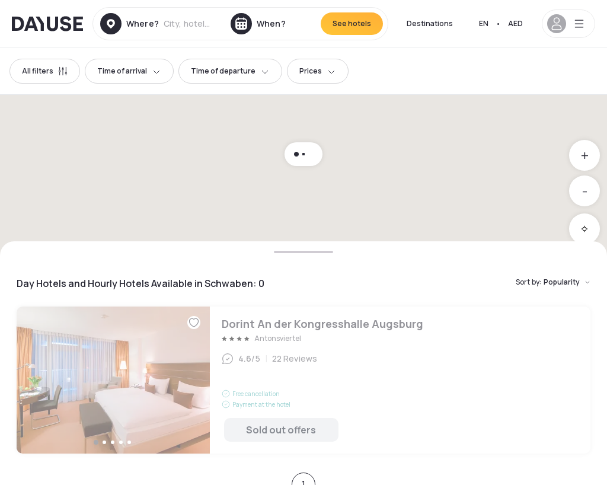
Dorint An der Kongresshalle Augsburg (303, 380)
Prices (317, 71)
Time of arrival (129, 71)
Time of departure (230, 71)
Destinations (430, 23)
